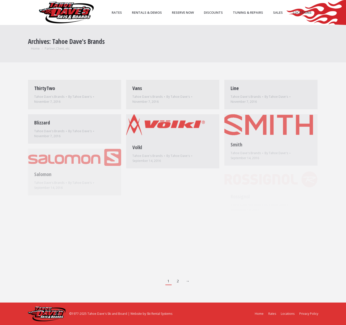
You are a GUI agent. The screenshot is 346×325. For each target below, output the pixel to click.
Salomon (42, 174)
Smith (236, 144)
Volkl (137, 147)
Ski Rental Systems (159, 314)
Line (235, 88)
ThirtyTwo (44, 88)
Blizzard (42, 122)
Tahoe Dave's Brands (49, 97)
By (80, 97)
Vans (137, 88)
